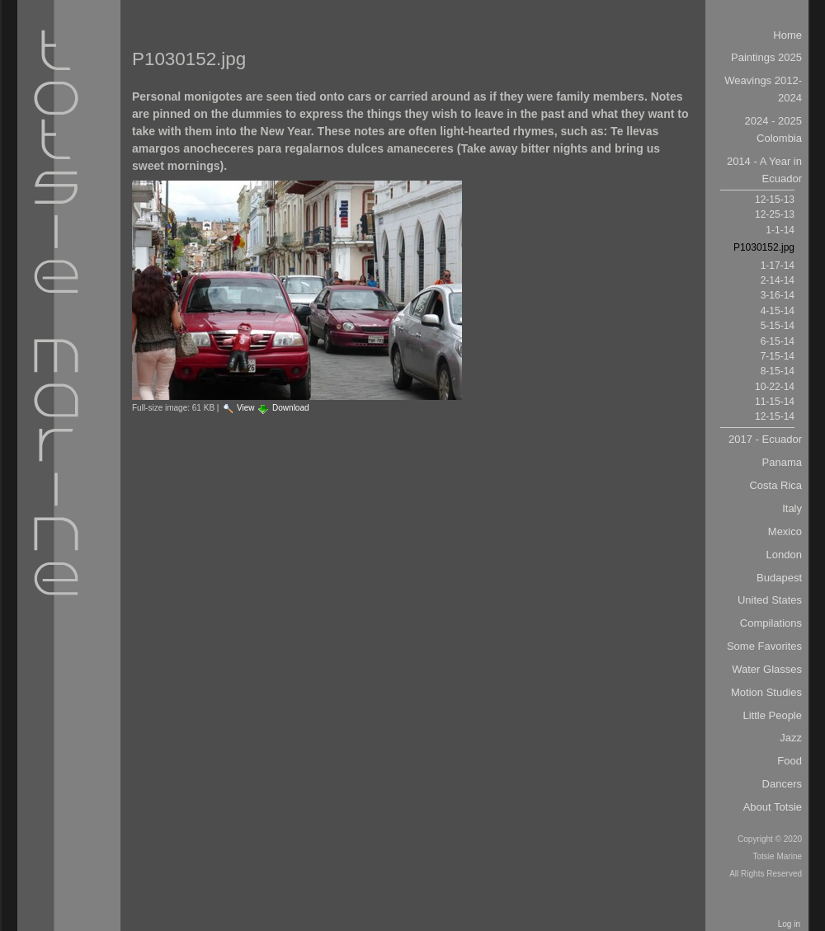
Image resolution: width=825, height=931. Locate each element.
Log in (789, 924)
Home (787, 35)
